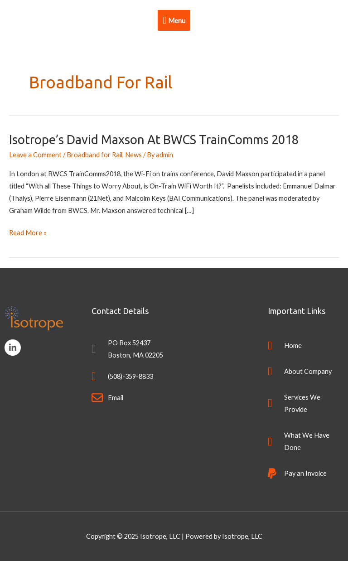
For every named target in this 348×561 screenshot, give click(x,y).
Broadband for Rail (94, 155)
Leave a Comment (35, 155)
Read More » (28, 232)
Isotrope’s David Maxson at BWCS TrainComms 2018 (154, 139)
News (133, 155)
